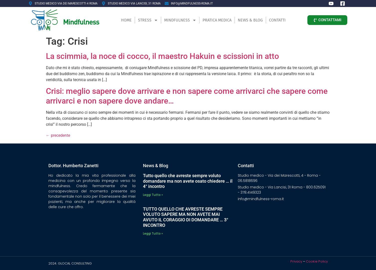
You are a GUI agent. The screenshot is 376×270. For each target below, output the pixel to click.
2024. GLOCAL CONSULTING (70, 263)
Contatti (277, 20)
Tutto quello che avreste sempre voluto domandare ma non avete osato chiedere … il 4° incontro (188, 181)
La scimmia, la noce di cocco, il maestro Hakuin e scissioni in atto (162, 56)
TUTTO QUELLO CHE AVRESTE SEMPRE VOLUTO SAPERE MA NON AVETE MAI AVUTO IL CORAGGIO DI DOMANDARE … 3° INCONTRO (185, 217)
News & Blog (250, 20)
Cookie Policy (317, 261)
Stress (148, 20)
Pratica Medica (217, 20)
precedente (58, 135)
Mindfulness (180, 20)
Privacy (296, 261)
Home (126, 20)
